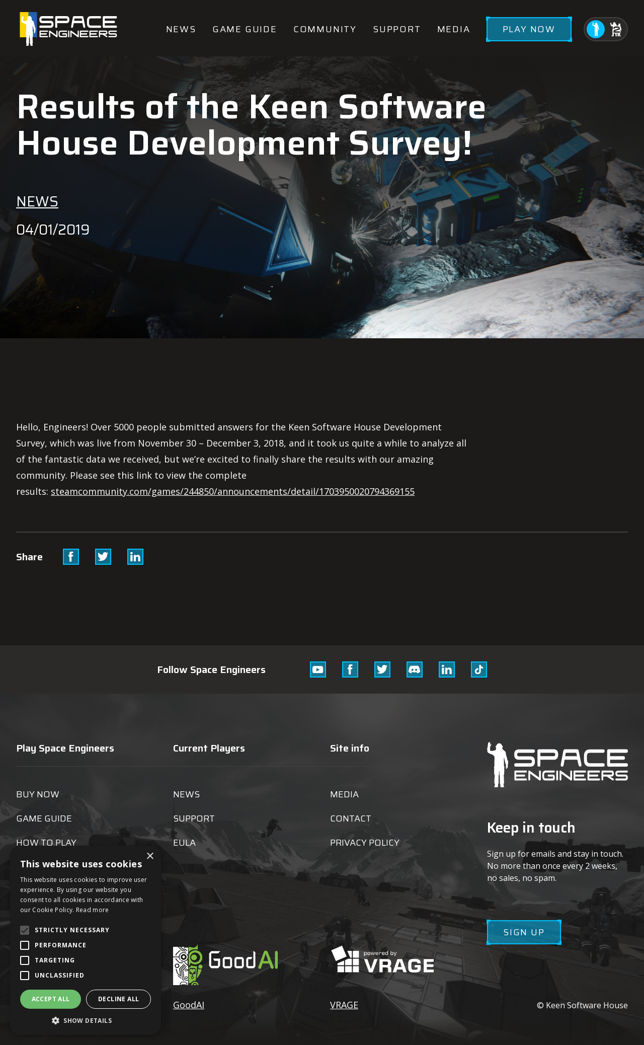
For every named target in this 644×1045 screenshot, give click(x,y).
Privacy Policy (364, 843)
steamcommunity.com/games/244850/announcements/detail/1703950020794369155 (233, 491)
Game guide (244, 29)
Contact (350, 818)
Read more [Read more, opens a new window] (92, 910)
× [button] (149, 856)
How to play (46, 843)
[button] (85, 1020)
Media (453, 29)
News (181, 29)
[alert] (85, 940)
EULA (184, 843)
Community (325, 29)
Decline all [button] (118, 999)
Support (397, 29)
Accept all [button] (51, 999)
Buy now (37, 794)
